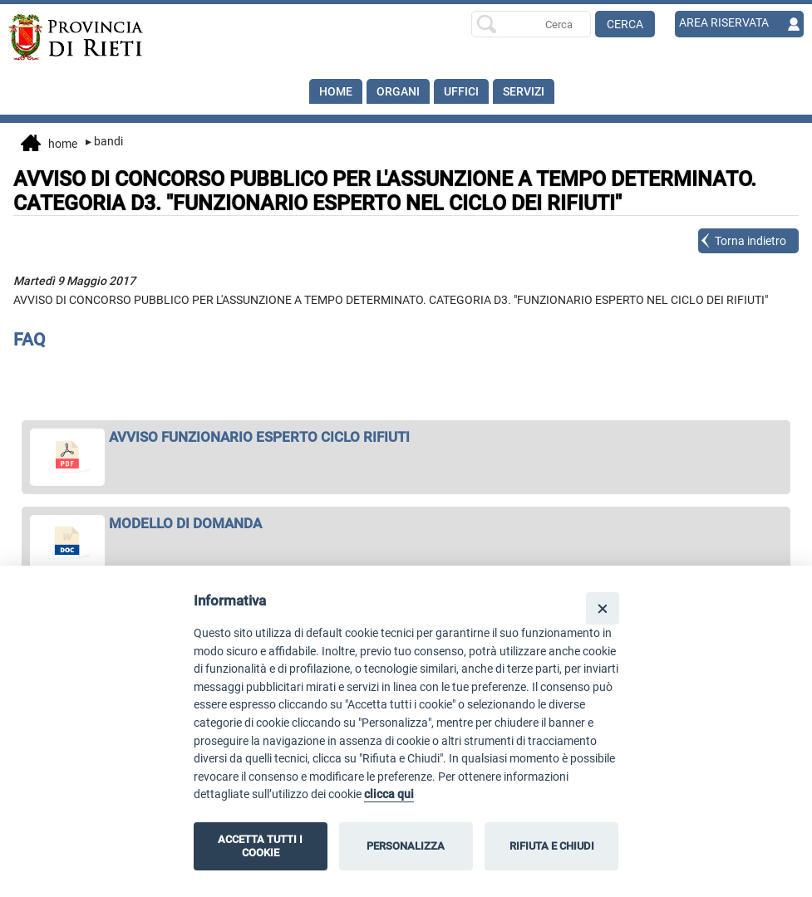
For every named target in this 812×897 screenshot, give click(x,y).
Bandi (104, 141)
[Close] (602, 608)
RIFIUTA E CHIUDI (551, 846)
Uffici (461, 91)
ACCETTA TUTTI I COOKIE (260, 846)
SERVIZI (523, 91)
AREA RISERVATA (724, 22)
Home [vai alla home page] (49, 144)
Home (335, 91)
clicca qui (389, 794)
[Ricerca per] (531, 24)
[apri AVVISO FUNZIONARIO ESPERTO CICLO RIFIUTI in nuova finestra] (406, 437)
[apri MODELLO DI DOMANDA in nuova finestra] (406, 523)
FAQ (29, 340)
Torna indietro (750, 241)
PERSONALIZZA (406, 846)
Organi (398, 91)
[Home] (87, 37)
